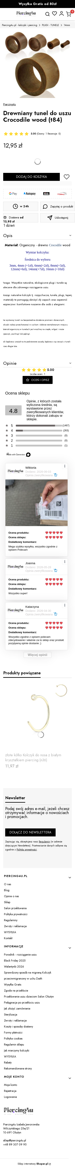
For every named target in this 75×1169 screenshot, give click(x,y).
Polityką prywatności (27, 849)
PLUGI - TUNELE (50, 25)
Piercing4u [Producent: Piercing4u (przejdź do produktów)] (9, 104)
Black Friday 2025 (15, 961)
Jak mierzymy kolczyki (16, 1050)
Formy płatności (13, 1032)
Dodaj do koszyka (31, 176)
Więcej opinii (37, 655)
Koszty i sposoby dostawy (18, 1026)
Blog (6, 890)
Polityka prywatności (15, 914)
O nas (7, 884)
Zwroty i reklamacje (15, 926)
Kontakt (8, 938)
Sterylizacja (10, 1015)
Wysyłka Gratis (12, 985)
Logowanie (10, 1097)
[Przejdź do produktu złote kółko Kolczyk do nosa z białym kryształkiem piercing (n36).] (37, 716)
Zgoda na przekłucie (16, 991)
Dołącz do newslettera (30, 832)
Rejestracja (10, 1091)
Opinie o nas (11, 896)
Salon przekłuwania (15, 908)
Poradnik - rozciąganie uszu (20, 955)
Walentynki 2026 (14, 967)
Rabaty (8, 1062)
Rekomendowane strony (18, 1068)
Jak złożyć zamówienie (17, 1009)
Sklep (7, 902)
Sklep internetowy (33, 1164)
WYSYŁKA (10, 932)
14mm (67, 25)
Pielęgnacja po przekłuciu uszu (22, 1003)
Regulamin (44, 841)
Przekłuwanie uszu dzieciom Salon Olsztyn (29, 997)
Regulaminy (10, 920)
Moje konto (10, 1085)
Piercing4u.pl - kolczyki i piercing (19, 25)
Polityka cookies (13, 1038)
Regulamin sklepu (14, 1044)
